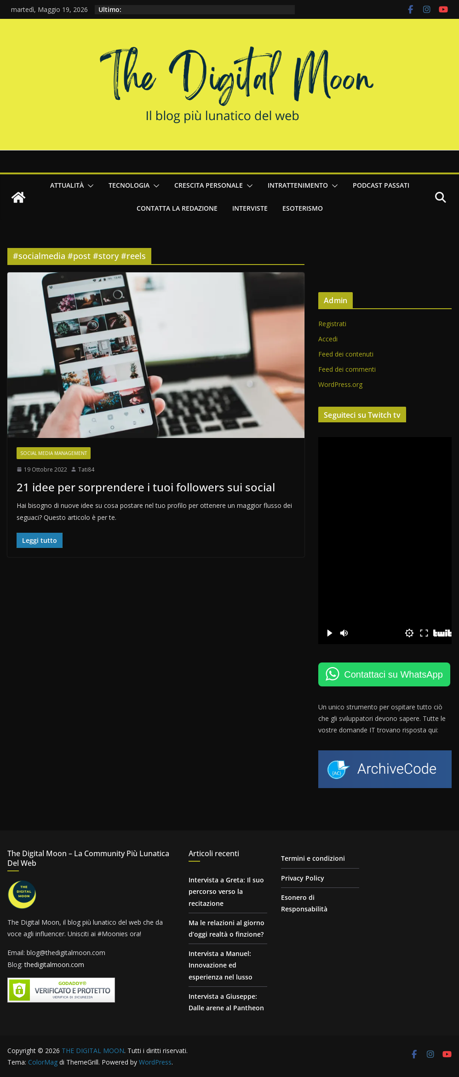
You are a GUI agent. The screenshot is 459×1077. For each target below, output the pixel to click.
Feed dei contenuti (345, 354)
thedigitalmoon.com (54, 964)
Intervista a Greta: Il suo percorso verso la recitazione (226, 891)
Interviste (250, 208)
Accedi (328, 338)
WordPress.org (340, 384)
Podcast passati (381, 185)
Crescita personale (208, 185)
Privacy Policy (302, 878)
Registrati (332, 323)
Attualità (67, 185)
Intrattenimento (298, 185)
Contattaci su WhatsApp (393, 674)
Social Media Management (53, 453)
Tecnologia (129, 185)
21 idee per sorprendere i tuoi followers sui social (146, 487)
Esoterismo (302, 208)
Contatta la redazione (177, 208)
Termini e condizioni (313, 858)
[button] (89, 186)
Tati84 (86, 469)
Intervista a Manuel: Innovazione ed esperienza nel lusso (220, 965)
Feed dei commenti (347, 369)
